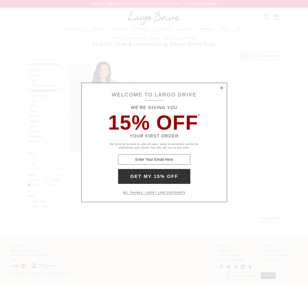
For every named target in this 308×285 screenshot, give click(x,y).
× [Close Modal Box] (222, 88)
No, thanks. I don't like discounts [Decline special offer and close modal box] (154, 192)
